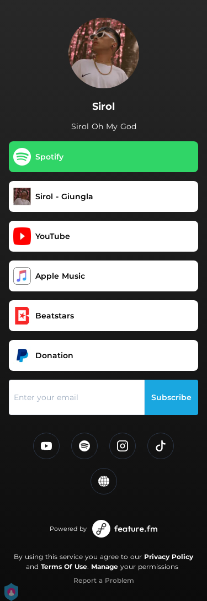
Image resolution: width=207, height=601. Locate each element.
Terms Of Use (64, 566)
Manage (104, 566)
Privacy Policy (168, 556)
